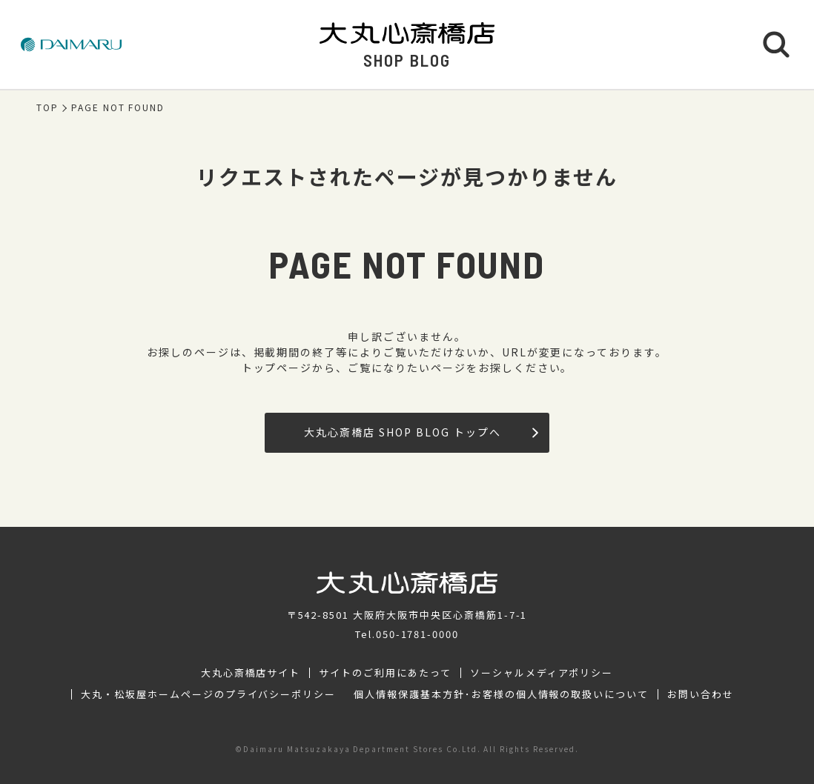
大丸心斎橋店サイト (251, 673)
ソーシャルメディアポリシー (541, 673)
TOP (47, 107)
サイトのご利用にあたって (385, 673)
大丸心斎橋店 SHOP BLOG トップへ (420, 432)
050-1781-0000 (417, 634)
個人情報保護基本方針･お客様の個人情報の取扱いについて (501, 694)
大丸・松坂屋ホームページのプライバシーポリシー (208, 694)
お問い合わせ (700, 694)
